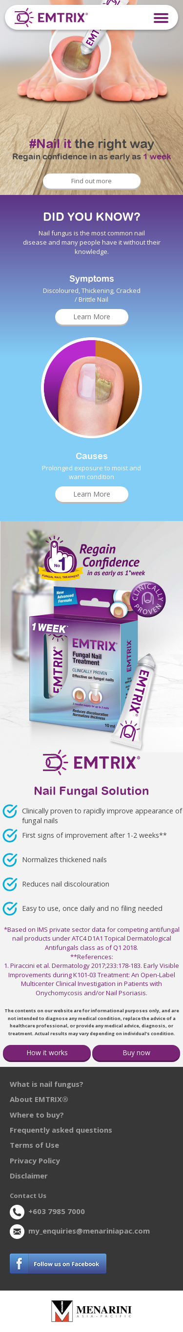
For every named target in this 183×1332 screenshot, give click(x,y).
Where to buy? (37, 1115)
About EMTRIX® (39, 1099)
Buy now (136, 1052)
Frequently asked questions (61, 1130)
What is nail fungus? (46, 1084)
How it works (47, 1052)
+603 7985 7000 (56, 1211)
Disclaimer (29, 1175)
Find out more (91, 180)
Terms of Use (34, 1145)
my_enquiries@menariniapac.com (89, 1230)
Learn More (91, 316)
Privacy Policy (35, 1160)
